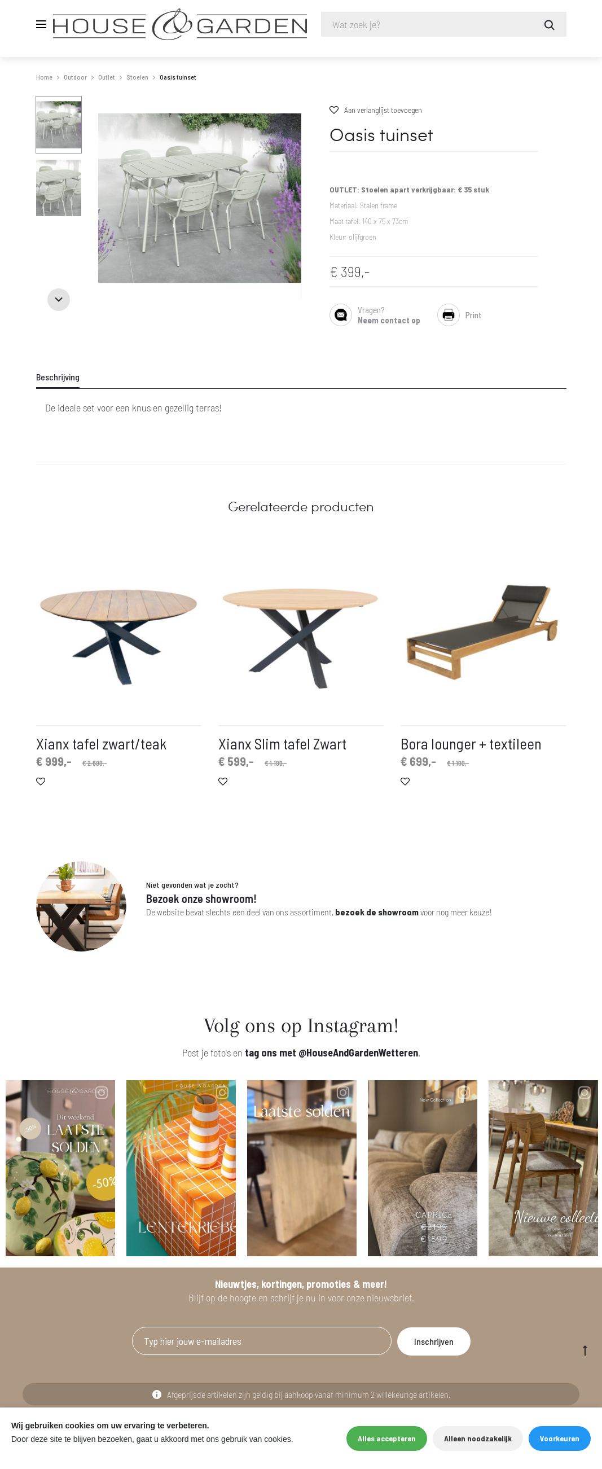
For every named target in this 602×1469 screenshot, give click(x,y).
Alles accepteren (387, 1438)
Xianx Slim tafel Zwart (282, 743)
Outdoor (75, 77)
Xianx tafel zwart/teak (101, 743)
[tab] (65, 377)
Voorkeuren (559, 1438)
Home (44, 77)
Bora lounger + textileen (471, 743)
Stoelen (137, 77)
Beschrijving (58, 376)
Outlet (106, 77)
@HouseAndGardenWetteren (358, 1052)
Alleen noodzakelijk (478, 1438)
